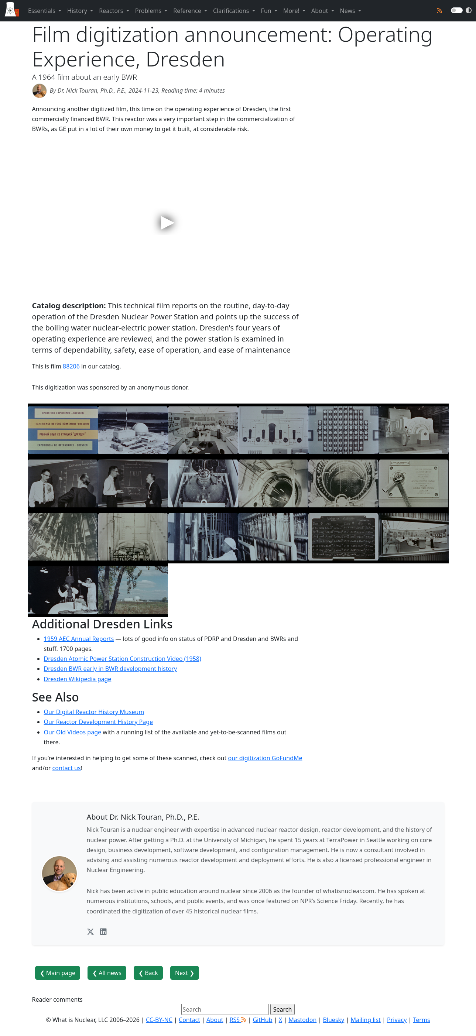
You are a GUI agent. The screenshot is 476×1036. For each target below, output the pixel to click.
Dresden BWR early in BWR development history (110, 669)
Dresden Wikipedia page (78, 679)
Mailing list (365, 1020)
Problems (149, 11)
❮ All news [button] (106, 973)
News (348, 11)
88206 (71, 366)
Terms (421, 1020)
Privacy (397, 1020)
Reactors (112, 11)
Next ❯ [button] (184, 973)
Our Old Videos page (73, 732)
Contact (189, 1020)
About (320, 11)
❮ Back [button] (148, 973)
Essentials (42, 11)
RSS (238, 1020)
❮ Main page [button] (58, 973)
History (78, 11)
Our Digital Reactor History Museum (94, 712)
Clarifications (232, 11)
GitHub (262, 1020)
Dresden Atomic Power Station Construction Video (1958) (122, 659)
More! (292, 11)
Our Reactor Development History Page (98, 722)
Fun (267, 11)
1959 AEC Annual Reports (79, 639)
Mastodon (302, 1020)
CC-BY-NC (159, 1020)
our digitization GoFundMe (265, 758)
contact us (66, 768)
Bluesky (333, 1020)
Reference (188, 11)
